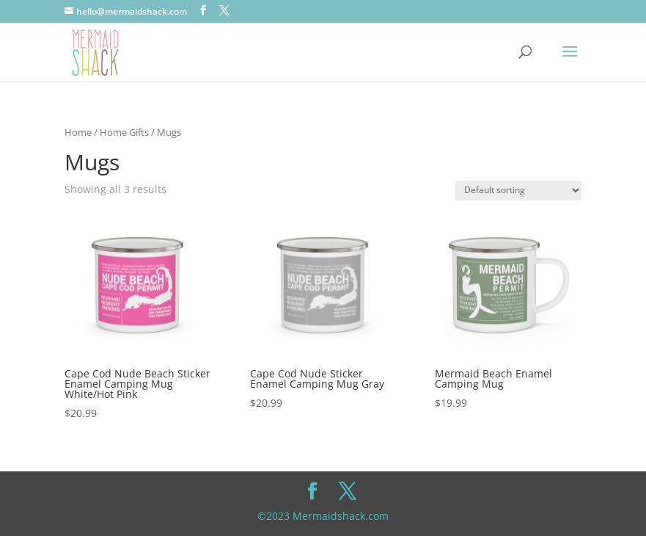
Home (78, 132)
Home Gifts (124, 132)
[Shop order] (518, 190)
